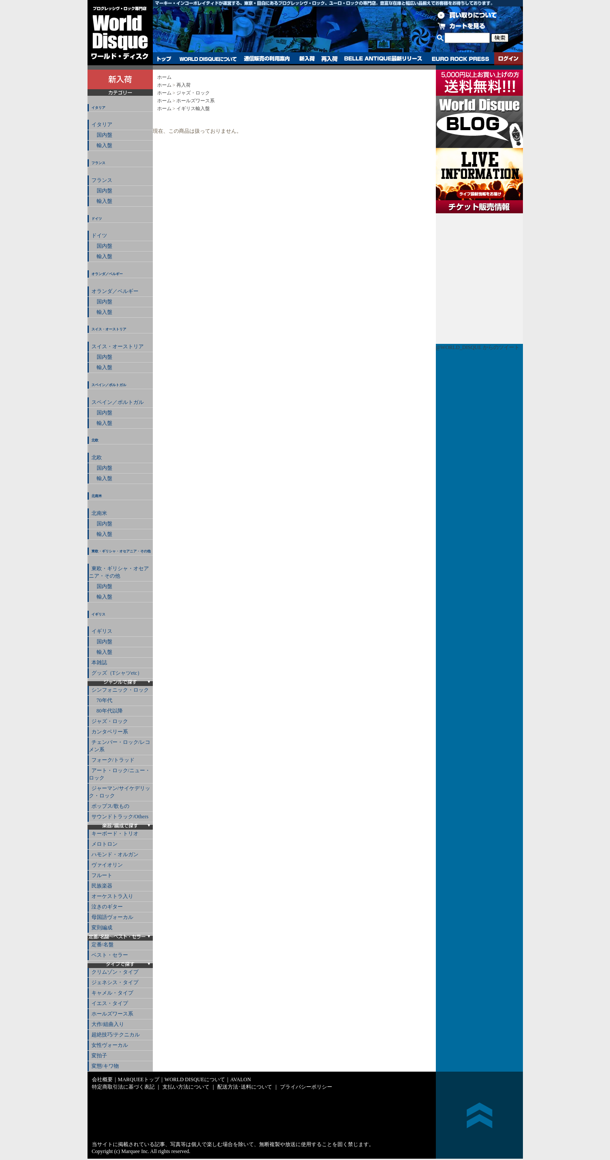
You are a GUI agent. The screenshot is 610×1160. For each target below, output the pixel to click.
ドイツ (96, 219)
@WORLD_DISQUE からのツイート (477, 347)
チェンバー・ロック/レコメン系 (119, 746)
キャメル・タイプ (112, 993)
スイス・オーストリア (108, 329)
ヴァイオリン (107, 865)
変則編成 (101, 928)
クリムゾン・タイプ (114, 972)
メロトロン (104, 844)
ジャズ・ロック (109, 721)
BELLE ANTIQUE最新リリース (383, 58)
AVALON (240, 1079)
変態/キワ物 (105, 1066)
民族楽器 (101, 886)
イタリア (98, 108)
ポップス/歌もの (110, 806)
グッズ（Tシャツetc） (116, 673)
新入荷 (307, 58)
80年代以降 (107, 711)
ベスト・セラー (109, 955)
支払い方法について (185, 1087)
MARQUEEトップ (138, 1079)
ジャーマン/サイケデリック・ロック (119, 792)
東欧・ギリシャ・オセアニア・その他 (121, 551)
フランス (98, 163)
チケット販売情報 (479, 278)
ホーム (164, 77)
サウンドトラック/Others (119, 817)
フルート (101, 875)
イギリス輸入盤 (193, 108)
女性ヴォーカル (109, 1045)
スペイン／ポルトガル (108, 385)
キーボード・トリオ (114, 833)
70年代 (101, 700)
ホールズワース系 (112, 1014)
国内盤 (101, 135)
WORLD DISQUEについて (208, 58)
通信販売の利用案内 (266, 58)
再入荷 (329, 58)
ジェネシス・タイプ (114, 982)
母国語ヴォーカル (112, 917)
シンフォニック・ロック (120, 690)
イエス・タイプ (109, 1003)
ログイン (508, 58)
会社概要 (102, 1079)
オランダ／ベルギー (107, 274)
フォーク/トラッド (113, 760)
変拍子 (99, 1055)
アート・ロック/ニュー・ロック (119, 774)
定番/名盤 (102, 944)
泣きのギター (107, 907)
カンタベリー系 (109, 732)
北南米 (96, 496)
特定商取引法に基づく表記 (123, 1087)
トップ (164, 58)
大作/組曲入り (107, 1024)
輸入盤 (101, 145)
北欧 (94, 440)
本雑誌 (99, 662)
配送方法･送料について (244, 1087)
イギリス (98, 614)
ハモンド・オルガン (114, 854)
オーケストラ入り (112, 896)
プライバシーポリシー (306, 1087)
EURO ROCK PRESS (460, 58)
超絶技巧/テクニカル (115, 1035)
